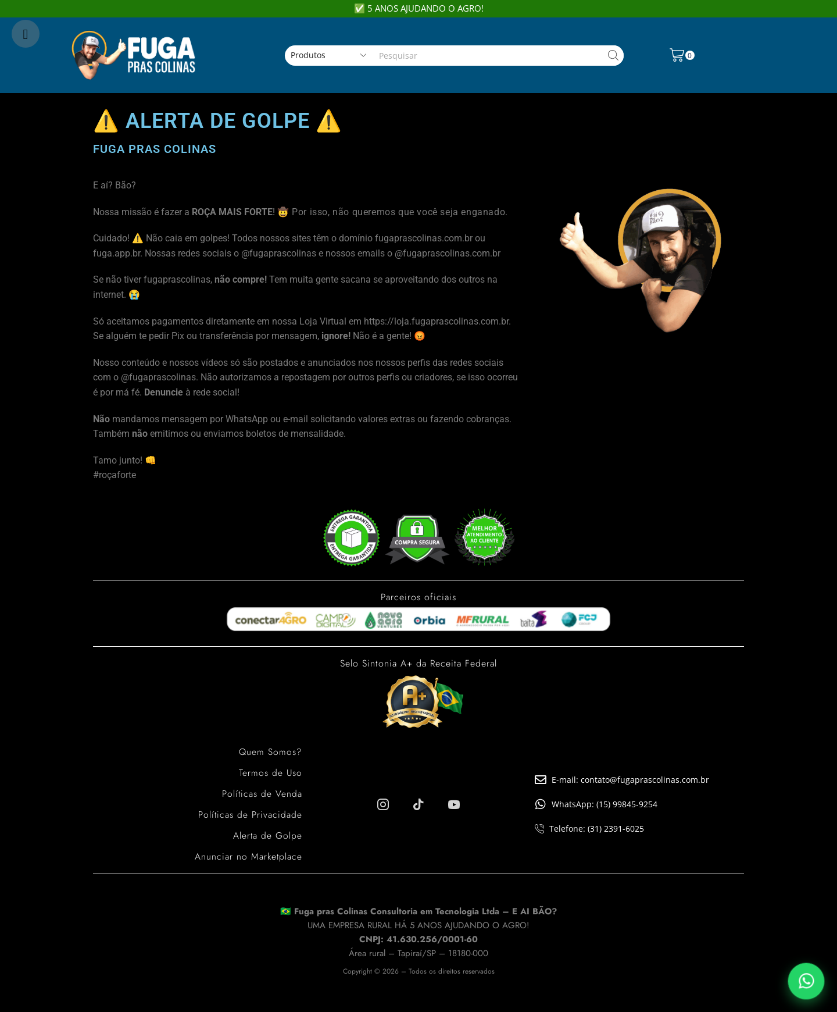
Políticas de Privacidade (250, 814)
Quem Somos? (270, 751)
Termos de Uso (270, 772)
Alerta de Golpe (267, 835)
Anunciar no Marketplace (248, 856)
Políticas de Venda (261, 793)
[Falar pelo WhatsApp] (806, 981)
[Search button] (613, 55)
